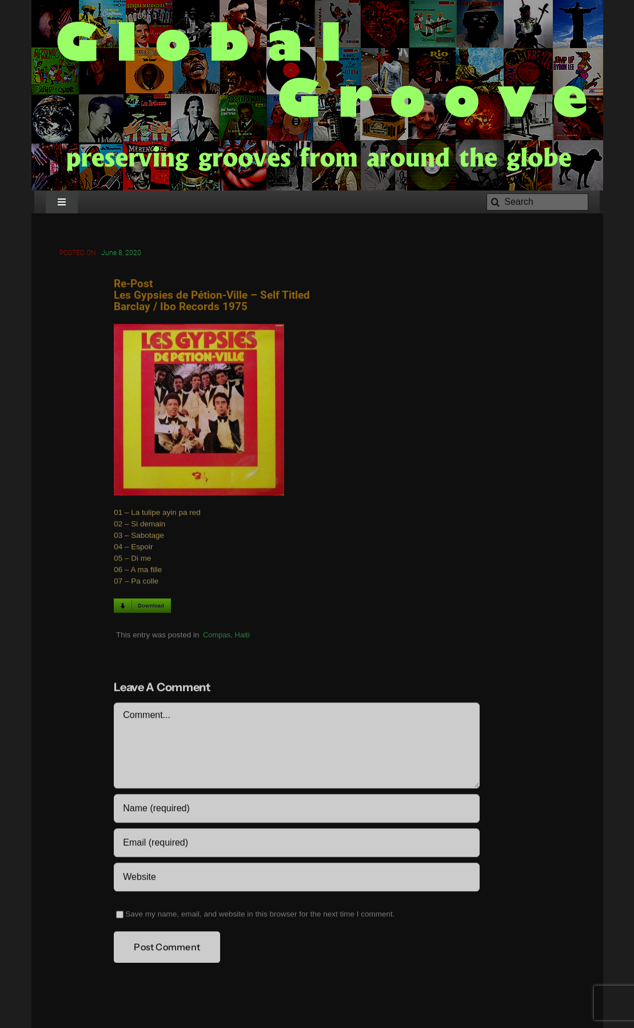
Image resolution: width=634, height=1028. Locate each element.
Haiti (242, 636)
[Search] (537, 202)
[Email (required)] (296, 844)
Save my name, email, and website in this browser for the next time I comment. (259, 915)
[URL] (296, 878)
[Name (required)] (296, 810)
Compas (216, 636)
